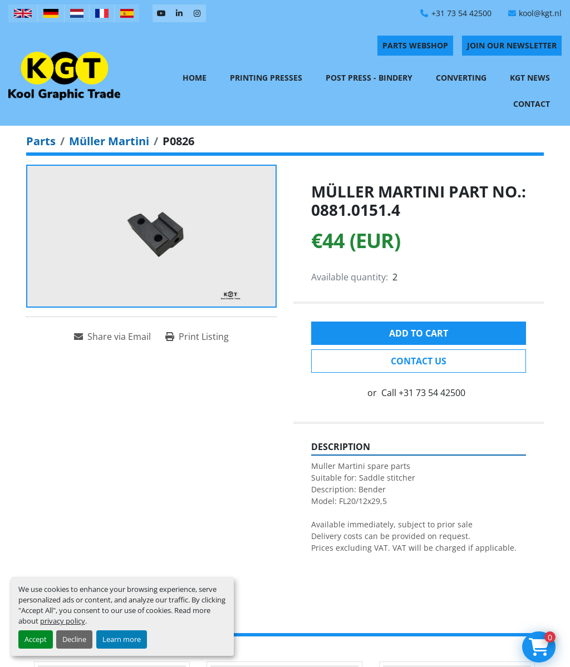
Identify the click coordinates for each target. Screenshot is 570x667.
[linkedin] (179, 13)
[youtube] (161, 13)
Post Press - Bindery (369, 77)
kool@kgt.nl (540, 13)
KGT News (530, 77)
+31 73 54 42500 (461, 13)
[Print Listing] (197, 336)
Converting (461, 77)
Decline (74, 639)
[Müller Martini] (109, 141)
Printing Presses (266, 77)
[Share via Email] (112, 336)
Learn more (121, 639)
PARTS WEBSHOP (415, 45)
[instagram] (197, 13)
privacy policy (62, 621)
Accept (35, 639)
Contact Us (418, 361)
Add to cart (418, 333)
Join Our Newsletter (512, 45)
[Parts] (41, 141)
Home (195, 77)
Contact (531, 103)
